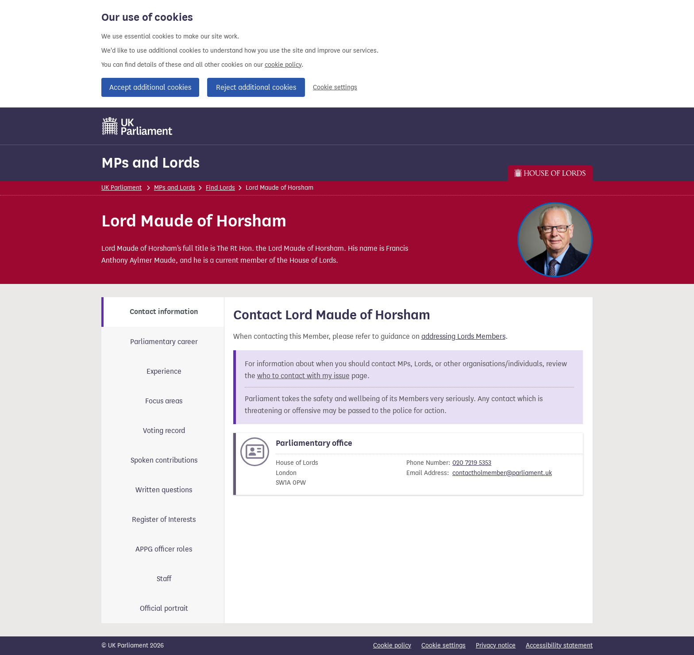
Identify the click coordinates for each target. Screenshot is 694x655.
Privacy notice (496, 645)
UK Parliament (121, 188)
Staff (164, 579)
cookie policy (283, 65)
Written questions (163, 490)
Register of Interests (164, 519)
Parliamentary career (164, 341)
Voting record (164, 430)
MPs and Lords (150, 162)
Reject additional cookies (256, 87)
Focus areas (163, 401)
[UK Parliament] (137, 126)
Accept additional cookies (150, 87)
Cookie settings (335, 87)
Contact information (164, 311)
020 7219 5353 (471, 463)
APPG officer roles (163, 549)
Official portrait (164, 608)
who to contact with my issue (303, 376)
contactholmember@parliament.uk (502, 473)
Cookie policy (392, 645)
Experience (164, 371)
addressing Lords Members (463, 336)
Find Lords (220, 188)
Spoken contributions (164, 460)
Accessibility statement (559, 645)
